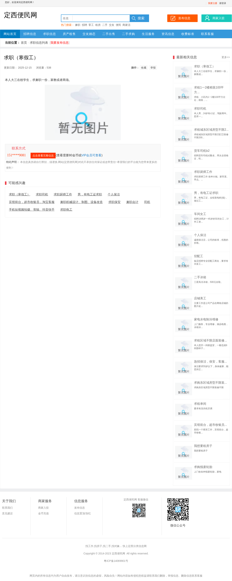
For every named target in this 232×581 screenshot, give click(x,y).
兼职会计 (132, 202)
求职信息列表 (39, 42)
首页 (24, 42)
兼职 (77, 24)
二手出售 (108, 34)
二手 (104, 24)
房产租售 (69, 34)
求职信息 (49, 34)
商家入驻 (43, 507)
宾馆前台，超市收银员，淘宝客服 (31, 202)
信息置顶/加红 (82, 513)
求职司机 (42, 194)
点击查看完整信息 (43, 155)
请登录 (222, 3)
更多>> (226, 57)
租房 (98, 24)
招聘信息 (29, 34)
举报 (153, 67)
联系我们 (7, 507)
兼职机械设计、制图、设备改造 (81, 202)
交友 (111, 24)
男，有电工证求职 (90, 194)
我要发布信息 (60, 42)
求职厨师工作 (63, 194)
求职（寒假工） (19, 194)
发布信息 (79, 507)
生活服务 (148, 34)
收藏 (143, 67)
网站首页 (10, 34)
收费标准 (187, 34)
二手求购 (128, 34)
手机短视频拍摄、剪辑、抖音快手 (31, 209)
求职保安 (114, 202)
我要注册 (212, 3)
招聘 (84, 24)
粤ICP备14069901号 (116, 560)
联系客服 (207, 34)
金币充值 (43, 513)
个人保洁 (114, 194)
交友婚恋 (89, 34)
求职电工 (66, 209)
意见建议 (7, 513)
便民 (118, 24)
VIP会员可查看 (91, 155)
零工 (91, 24)
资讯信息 (168, 34)
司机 (147, 202)
